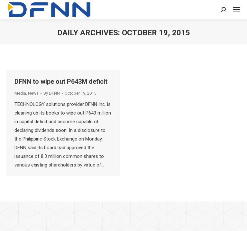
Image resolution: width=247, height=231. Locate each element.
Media (20, 93)
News (33, 93)
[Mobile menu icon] (236, 9)
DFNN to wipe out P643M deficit (60, 81)
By (51, 93)
